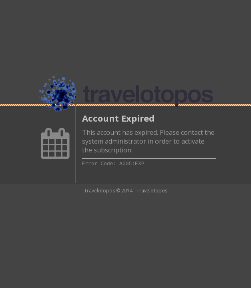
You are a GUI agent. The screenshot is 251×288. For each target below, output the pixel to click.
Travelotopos (152, 190)
